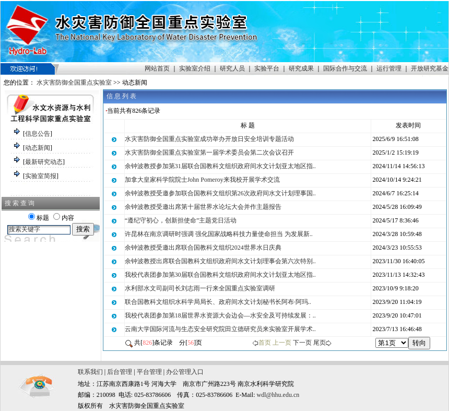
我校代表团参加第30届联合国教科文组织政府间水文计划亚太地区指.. (220, 274)
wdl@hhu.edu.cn (278, 394)
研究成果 (301, 68)
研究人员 (232, 68)
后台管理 (119, 371)
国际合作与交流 (345, 68)
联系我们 (90, 371)
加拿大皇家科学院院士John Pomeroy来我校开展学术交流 (202, 179)
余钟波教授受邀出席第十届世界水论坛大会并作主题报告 (203, 206)
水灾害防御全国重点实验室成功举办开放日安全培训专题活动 (209, 139)
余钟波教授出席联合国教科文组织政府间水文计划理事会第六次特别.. (220, 261)
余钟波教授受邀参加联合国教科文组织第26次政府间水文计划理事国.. (220, 193)
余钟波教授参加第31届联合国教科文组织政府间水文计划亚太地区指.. (220, 166)
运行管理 (388, 68)
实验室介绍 (194, 68)
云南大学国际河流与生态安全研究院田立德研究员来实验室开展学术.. (220, 329)
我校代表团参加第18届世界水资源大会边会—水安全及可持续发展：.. (220, 315)
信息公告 (37, 133)
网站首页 (157, 68)
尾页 (319, 342)
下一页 (302, 342)
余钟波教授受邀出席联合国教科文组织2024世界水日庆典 (203, 247)
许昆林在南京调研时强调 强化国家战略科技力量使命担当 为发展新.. (219, 234)
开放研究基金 (429, 68)
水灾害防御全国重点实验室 (74, 82)
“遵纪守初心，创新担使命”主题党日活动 (181, 220)
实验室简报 (40, 176)
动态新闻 (37, 147)
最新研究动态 (44, 162)
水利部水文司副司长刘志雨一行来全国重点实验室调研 (200, 288)
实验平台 (266, 68)
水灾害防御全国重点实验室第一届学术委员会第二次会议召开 (209, 152)
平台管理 (149, 371)
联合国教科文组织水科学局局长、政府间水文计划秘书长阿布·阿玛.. (218, 302)
